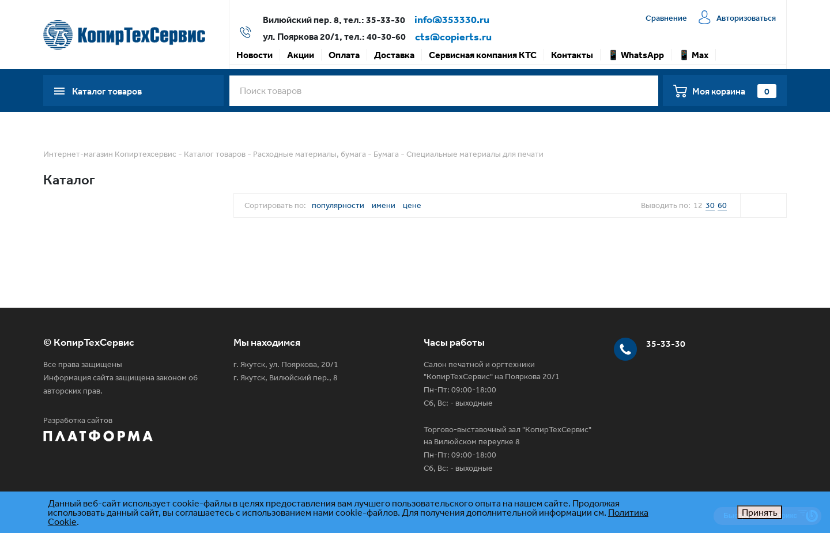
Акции (300, 55)
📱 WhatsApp (636, 55)
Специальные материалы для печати (475, 154)
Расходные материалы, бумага (309, 154)
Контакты (572, 55)
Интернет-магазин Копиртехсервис (109, 154)
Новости (254, 55)
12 (698, 205)
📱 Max (693, 55)
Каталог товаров (215, 154)
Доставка (394, 55)
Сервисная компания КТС (483, 55)
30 (710, 205)
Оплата (344, 55)
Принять (760, 512)
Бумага (386, 154)
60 (722, 205)
